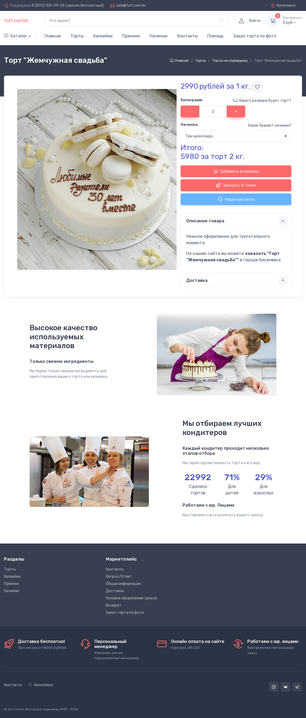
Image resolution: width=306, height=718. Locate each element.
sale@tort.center (131, 5)
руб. (292, 20)
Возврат (113, 605)
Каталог (15, 35)
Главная (53, 35)
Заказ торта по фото (254, 35)
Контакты (187, 35)
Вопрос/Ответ (119, 576)
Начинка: (189, 124)
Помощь (215, 35)
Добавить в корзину (236, 171)
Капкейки (103, 35)
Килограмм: (192, 100)
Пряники (131, 35)
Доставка (115, 591)
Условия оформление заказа (131, 598)
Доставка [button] (236, 280)
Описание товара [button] (236, 220)
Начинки (159, 35)
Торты (77, 35)
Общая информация (123, 583)
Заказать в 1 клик (236, 185)
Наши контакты (236, 199)
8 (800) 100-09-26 (48, 5)
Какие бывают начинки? (269, 125)
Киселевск (283, 5)
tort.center (16, 21)
